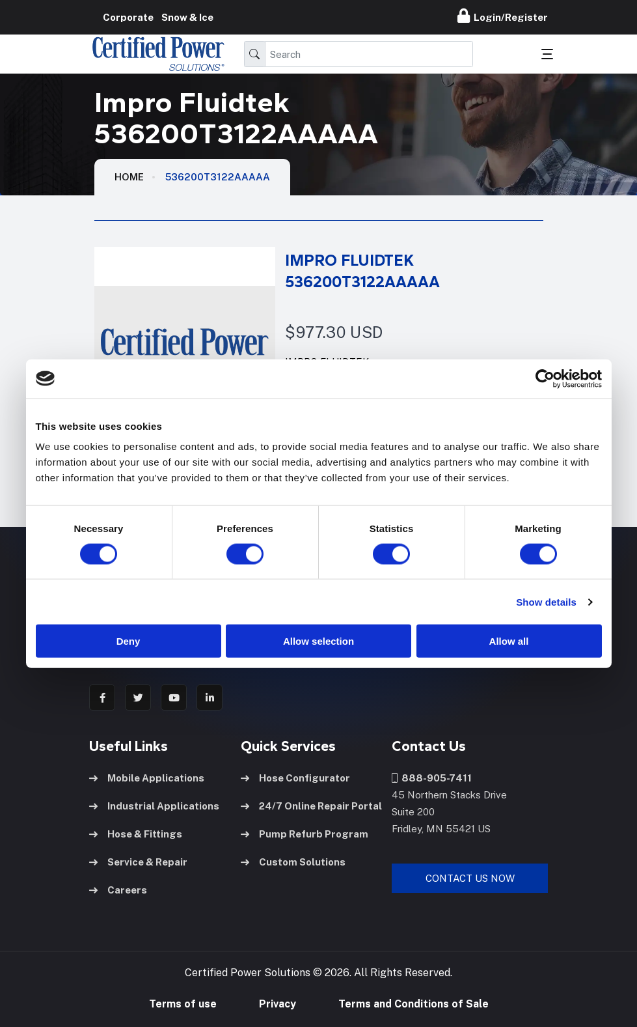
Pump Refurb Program (304, 833)
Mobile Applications (146, 777)
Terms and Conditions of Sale (413, 1004)
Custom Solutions (293, 861)
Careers (118, 889)
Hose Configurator (295, 777)
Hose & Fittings (135, 833)
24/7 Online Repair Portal (311, 805)
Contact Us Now (470, 878)
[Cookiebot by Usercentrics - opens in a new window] (545, 378)
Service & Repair (138, 861)
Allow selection (318, 641)
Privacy (277, 1004)
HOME (129, 176)
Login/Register (502, 15)
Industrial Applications (154, 805)
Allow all (509, 641)
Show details (546, 601)
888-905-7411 (432, 777)
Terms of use (183, 1004)
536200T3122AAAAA (217, 176)
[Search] (369, 54)
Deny (128, 641)
